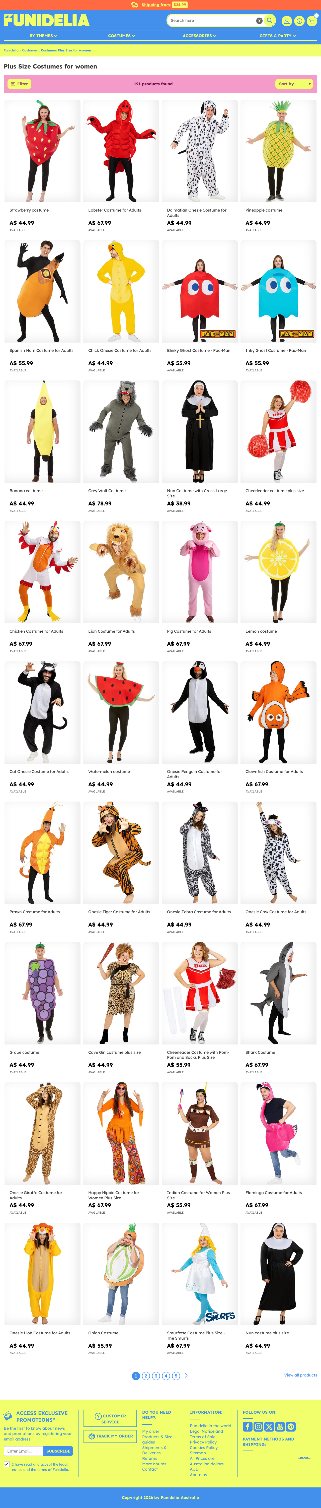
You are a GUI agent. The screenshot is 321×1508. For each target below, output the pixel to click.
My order (150, 1431)
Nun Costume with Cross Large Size (197, 493)
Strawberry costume (29, 210)
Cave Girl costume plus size (114, 1052)
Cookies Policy (204, 1447)
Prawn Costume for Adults (35, 911)
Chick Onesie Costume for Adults (119, 350)
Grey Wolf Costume (107, 490)
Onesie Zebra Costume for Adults (199, 911)
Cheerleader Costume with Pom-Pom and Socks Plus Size (198, 1055)
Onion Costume (103, 1332)
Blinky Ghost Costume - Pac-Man (198, 350)
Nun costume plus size (267, 1332)
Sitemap (198, 1453)
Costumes (119, 36)
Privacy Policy (203, 1442)
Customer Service (110, 1418)
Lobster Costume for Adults (114, 210)
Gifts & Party (275, 36)
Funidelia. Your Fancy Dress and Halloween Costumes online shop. (47, 20)
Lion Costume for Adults (111, 631)
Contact (150, 1469)
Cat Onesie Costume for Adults (39, 771)
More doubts (154, 1463)
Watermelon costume (109, 771)
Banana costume (26, 490)
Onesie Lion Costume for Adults (40, 1332)
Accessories (197, 36)
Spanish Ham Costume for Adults (41, 350)
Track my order (110, 1436)
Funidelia (11, 50)
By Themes (41, 36)
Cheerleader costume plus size (275, 490)
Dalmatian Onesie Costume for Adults (196, 213)
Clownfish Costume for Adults (274, 771)
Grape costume (24, 1052)
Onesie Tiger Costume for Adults (119, 911)
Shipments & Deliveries (154, 1450)
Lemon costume (261, 631)
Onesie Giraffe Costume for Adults (36, 1195)
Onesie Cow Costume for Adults (276, 911)
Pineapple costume (264, 210)
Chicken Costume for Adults (36, 631)
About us (198, 1474)
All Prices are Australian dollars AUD (207, 1464)
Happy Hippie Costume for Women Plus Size (113, 1195)
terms (42, 1469)
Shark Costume (260, 1052)
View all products (300, 1375)
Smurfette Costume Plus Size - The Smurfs (196, 1335)
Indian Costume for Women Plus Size (198, 1195)
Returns (149, 1458)
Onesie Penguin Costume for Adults (194, 774)
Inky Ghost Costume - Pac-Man (276, 350)
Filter (22, 84)
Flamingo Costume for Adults (274, 1192)
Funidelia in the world (210, 1425)
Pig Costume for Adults (189, 631)
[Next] (186, 1375)
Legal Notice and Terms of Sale (206, 1434)
